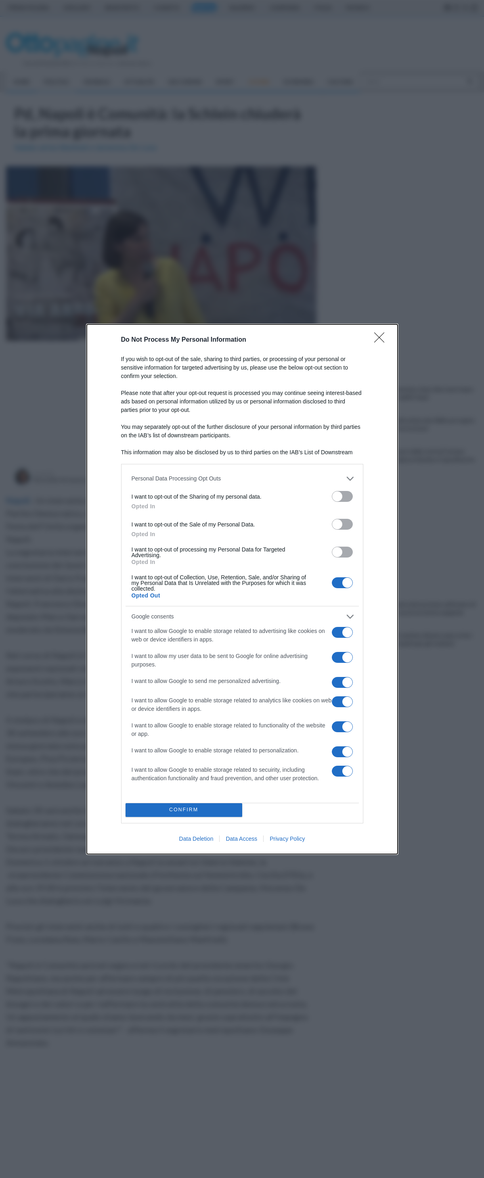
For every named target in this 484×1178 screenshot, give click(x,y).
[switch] (342, 496)
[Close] (382, 340)
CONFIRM (184, 810)
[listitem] (242, 478)
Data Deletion (196, 838)
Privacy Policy (287, 838)
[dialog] (242, 589)
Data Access (241, 838)
